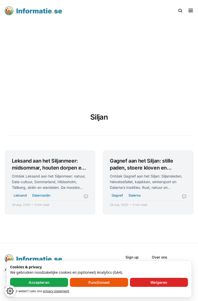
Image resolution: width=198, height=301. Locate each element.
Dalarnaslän (41, 195)
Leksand (20, 195)
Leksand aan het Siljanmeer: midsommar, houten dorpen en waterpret (48, 168)
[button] (180, 11)
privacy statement (56, 291)
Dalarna (135, 195)
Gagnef (117, 195)
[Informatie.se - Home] (52, 10)
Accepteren (39, 282)
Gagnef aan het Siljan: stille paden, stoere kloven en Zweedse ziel (141, 168)
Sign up (132, 257)
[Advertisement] (99, 60)
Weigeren (158, 282)
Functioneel (99, 282)
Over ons (159, 257)
